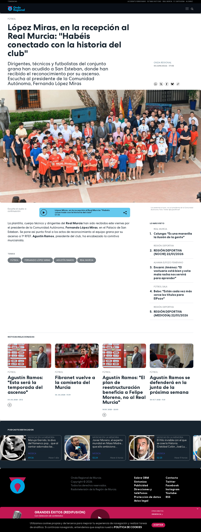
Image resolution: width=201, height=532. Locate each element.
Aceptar (158, 524)
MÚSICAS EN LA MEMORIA (41, 437)
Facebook (172, 485)
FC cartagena (179, 1)
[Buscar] (191, 8)
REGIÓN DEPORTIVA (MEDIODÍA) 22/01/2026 (171, 313)
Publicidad (141, 485)
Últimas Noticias (154, 1)
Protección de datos (147, 496)
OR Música (157, 514)
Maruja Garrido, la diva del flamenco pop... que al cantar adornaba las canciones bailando (43, 443)
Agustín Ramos (65, 260)
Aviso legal (141, 500)
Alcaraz (189, 1)
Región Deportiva (164, 245)
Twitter (170, 481)
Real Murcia (167, 1)
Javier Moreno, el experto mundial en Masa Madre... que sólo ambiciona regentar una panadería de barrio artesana (107, 443)
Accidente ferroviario (137, 1)
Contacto (172, 477)
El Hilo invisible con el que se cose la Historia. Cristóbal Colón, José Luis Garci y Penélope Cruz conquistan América (171, 443)
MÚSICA (32, 453)
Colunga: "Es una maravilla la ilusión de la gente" (173, 235)
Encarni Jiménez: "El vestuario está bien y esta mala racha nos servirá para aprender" (172, 273)
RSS (168, 496)
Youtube (171, 493)
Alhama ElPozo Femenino (168, 262)
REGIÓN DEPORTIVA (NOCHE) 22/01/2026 (169, 252)
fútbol (12, 18)
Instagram (172, 489)
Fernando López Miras (37, 260)
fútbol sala (160, 286)
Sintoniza (140, 481)
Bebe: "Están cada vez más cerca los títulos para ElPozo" (173, 295)
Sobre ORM (141, 477)
